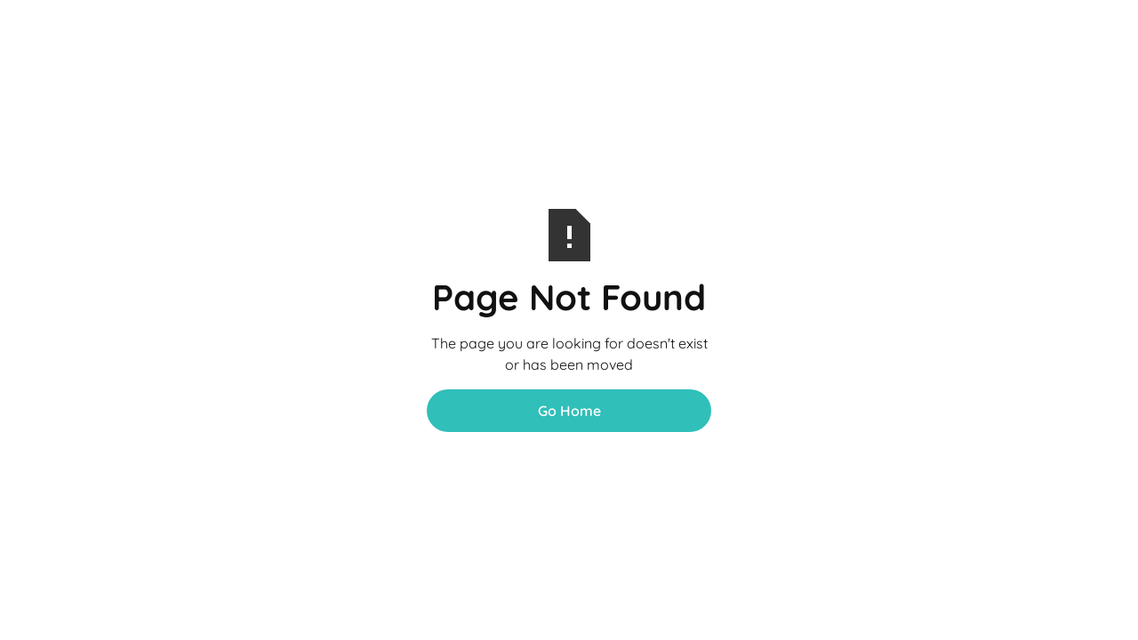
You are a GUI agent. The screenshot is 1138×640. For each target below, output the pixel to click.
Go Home (569, 411)
